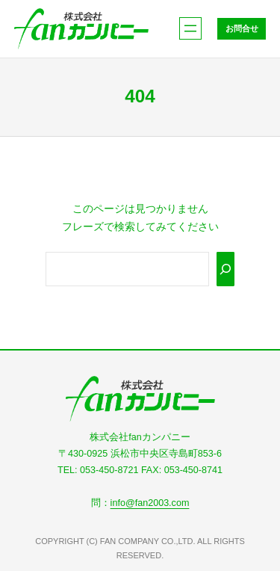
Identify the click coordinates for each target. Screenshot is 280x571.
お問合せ (241, 28)
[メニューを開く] (190, 28)
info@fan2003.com (150, 503)
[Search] (225, 269)
